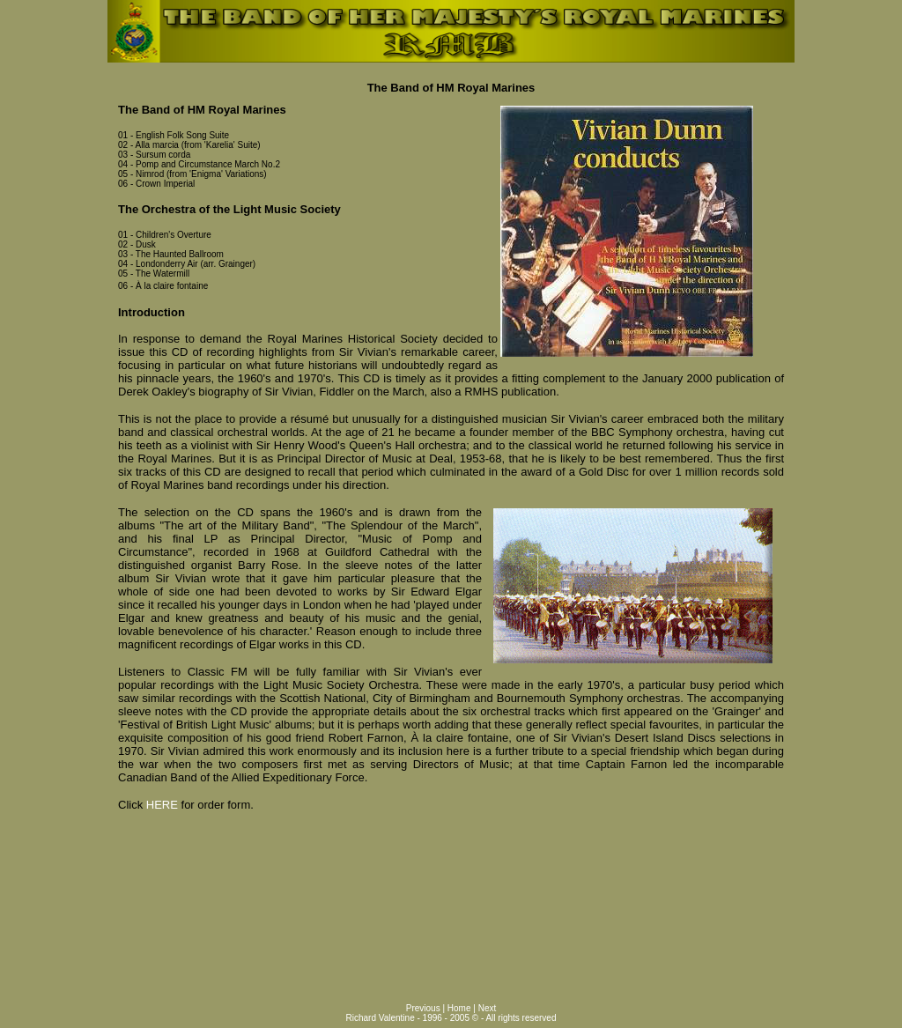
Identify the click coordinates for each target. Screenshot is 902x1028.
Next (487, 1008)
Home (460, 1008)
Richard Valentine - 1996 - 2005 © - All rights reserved (451, 1018)
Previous (424, 1008)
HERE (162, 804)
